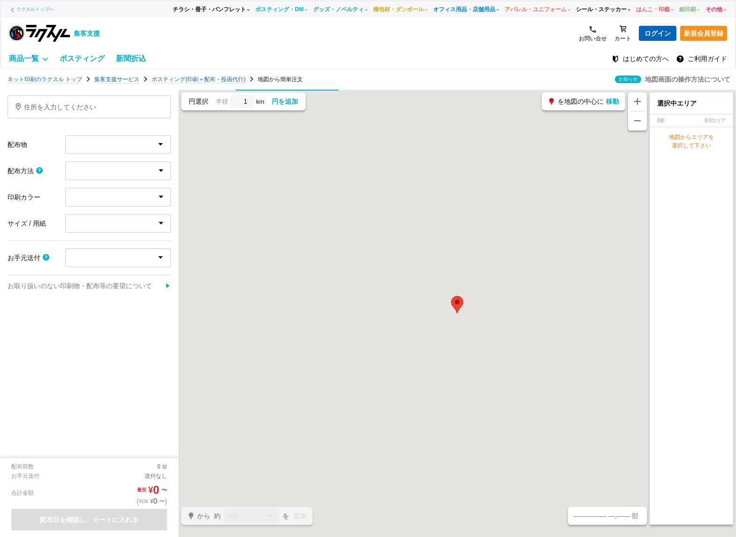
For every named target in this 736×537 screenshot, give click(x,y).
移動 (612, 101)
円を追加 (285, 101)
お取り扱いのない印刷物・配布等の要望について (89, 286)
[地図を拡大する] (637, 101)
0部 (251, 516)
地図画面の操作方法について (687, 79)
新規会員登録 (703, 33)
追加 (300, 516)
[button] (457, 305)
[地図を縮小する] (637, 121)
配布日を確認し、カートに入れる (89, 519)
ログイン (657, 33)
